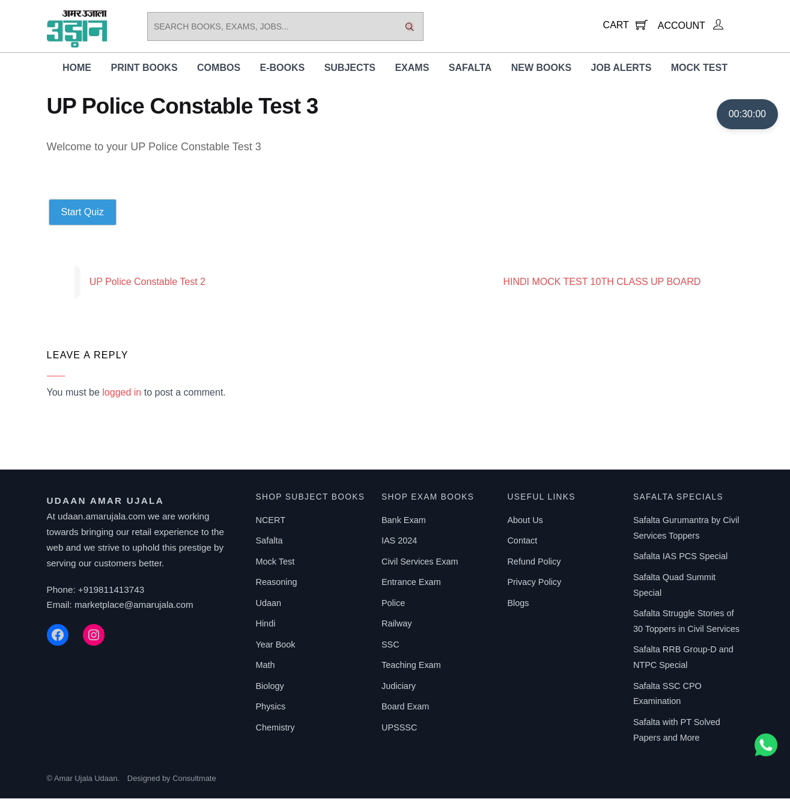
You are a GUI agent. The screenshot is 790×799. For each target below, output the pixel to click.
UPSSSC (399, 728)
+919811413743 (111, 590)
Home (76, 68)
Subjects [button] (349, 68)
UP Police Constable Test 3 (182, 106)
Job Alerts (621, 68)
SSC (390, 645)
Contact (522, 541)
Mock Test (699, 68)
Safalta (470, 68)
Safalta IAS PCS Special (680, 557)
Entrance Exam (411, 582)
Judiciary (398, 686)
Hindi (265, 624)
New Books (541, 68)
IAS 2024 (399, 541)
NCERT (270, 520)
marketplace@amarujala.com (133, 605)
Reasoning (276, 582)
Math (265, 665)
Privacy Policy (534, 582)
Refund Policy (534, 562)
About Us (524, 520)
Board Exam (405, 707)
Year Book (275, 645)
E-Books (282, 68)
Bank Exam (403, 520)
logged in (121, 393)
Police (393, 603)
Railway (396, 624)
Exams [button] (412, 68)
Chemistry (274, 728)
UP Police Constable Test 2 (126, 282)
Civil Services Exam (419, 562)
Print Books (144, 68)
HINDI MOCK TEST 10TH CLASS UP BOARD (623, 282)
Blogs (518, 603)
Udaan (268, 603)
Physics (270, 707)
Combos (218, 68)
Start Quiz (82, 212)
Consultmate (194, 778)
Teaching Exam (411, 665)
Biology (269, 686)
